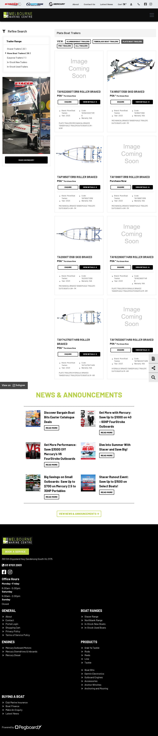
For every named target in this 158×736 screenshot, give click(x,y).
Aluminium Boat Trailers (78, 41)
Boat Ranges (91, 611)
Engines (8, 642)
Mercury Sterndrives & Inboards (21, 651)
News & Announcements (79, 394)
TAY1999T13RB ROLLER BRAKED (130, 177)
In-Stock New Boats (95, 623)
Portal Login (12, 623)
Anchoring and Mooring (96, 688)
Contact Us (89, 4)
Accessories (91, 680)
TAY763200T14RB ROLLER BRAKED (132, 339)
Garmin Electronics (94, 673)
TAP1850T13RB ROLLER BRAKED (77, 177)
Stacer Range (91, 616)
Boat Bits (89, 669)
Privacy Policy (13, 631)
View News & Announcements (79, 513)
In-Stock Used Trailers (17, 66)
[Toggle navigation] (152, 15)
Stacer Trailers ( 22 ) (16, 48)
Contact (10, 620)
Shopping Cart (13, 627)
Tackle (88, 662)
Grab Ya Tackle (92, 647)
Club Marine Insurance (17, 702)
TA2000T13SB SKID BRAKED (74, 257)
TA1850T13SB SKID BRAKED (127, 91)
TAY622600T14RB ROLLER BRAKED (132, 257)
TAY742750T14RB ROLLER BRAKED (73, 342)
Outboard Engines (94, 677)
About (76, 4)
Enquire (68, 102)
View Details (90, 102)
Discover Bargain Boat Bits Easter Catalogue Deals (59, 417)
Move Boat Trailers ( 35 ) (19, 53)
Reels (87, 655)
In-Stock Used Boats (95, 627)
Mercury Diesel (13, 655)
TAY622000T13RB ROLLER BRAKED (79, 91)
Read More (52, 428)
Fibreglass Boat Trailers (106, 41)
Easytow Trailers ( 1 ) (16, 57)
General (9, 611)
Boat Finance (12, 706)
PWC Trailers (64, 46)
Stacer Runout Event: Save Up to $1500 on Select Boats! (114, 481)
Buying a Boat (13, 696)
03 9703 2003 (12, 565)
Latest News (106, 4)
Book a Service (15, 551)
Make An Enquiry (14, 709)
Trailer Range (14, 41)
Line (87, 658)
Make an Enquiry (26, 160)
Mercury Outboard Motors (18, 647)
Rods (87, 651)
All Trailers (81, 46)
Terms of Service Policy (18, 634)
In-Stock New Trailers (17, 62)
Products (89, 642)
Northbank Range (93, 620)
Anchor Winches (93, 684)
